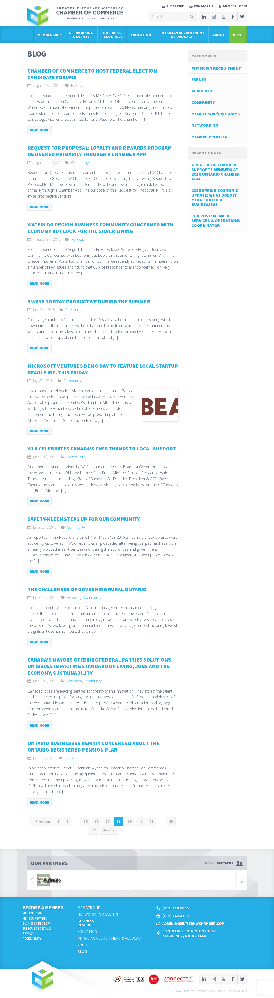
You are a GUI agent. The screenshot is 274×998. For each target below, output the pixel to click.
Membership (49, 34)
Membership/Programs (215, 113)
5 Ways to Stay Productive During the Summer (88, 301)
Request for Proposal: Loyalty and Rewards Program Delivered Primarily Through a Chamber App (99, 151)
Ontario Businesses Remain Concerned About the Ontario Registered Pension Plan (93, 746)
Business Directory (37, 923)
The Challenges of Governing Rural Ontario (86, 589)
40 (140, 821)
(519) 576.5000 (175, 908)
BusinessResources (112, 34)
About (218, 34)
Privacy (28, 933)
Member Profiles (209, 136)
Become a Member (43, 907)
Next (106, 830)
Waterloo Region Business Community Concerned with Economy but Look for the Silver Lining (100, 228)
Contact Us (203, 6)
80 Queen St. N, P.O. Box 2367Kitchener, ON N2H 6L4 (189, 933)
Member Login (235, 6)
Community (80, 162)
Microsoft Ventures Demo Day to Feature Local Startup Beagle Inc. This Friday (102, 369)
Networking (204, 125)
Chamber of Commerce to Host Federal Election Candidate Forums (92, 74)
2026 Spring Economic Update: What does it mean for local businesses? (214, 197)
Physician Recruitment (216, 68)
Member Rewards (35, 918)
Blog (238, 34)
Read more (39, 130)
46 (171, 821)
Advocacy (78, 239)
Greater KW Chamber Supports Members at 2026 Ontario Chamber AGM (215, 172)
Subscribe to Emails (37, 928)
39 (129, 821)
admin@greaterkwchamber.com (193, 923)
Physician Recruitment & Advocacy (181, 34)
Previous (43, 821)
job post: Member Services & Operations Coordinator (215, 220)
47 (93, 830)
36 (96, 821)
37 (107, 821)
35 (85, 821)
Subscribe (175, 6)
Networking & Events (81, 34)
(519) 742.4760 (175, 915)
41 (151, 821)
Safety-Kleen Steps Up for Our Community (83, 519)
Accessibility (32, 938)
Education (141, 34)
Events (76, 85)
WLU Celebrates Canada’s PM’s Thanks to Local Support (101, 448)
